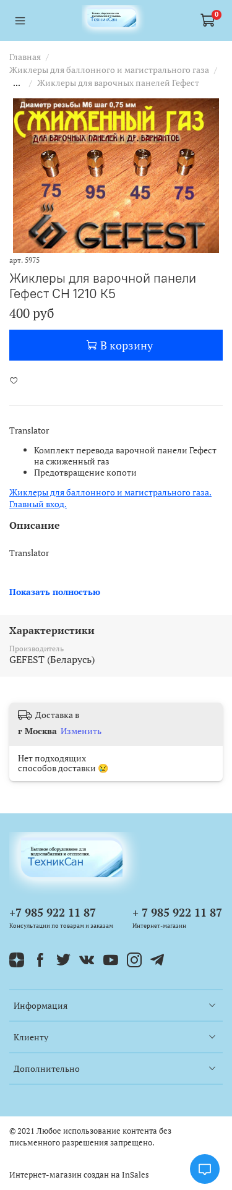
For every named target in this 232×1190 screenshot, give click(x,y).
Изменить (81, 731)
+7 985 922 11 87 (52, 912)
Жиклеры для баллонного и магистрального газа (109, 69)
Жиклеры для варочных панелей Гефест (118, 82)
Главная (25, 56)
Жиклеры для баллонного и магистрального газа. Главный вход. (110, 497)
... (16, 83)
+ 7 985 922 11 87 (177, 912)
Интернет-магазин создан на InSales (79, 1175)
